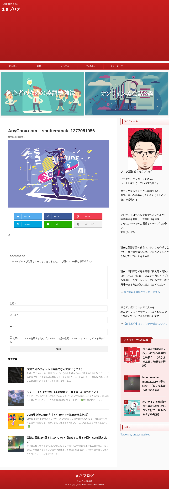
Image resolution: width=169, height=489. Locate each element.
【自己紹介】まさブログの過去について (145, 323)
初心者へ (13, 66)
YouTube (90, 66)
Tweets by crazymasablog (135, 434)
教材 (39, 66)
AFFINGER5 (98, 485)
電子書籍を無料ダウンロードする (142, 292)
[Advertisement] (84, 38)
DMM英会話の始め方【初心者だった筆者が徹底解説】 (58, 414)
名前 (13, 303)
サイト (13, 326)
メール (14, 315)
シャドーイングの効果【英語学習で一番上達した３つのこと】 (63, 392)
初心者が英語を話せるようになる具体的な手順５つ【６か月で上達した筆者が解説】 (154, 357)
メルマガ (65, 66)
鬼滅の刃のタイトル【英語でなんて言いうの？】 (55, 369)
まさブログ (11, 9)
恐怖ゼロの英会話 (84, 481)
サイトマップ (116, 66)
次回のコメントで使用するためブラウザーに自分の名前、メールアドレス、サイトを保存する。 (57, 340)
